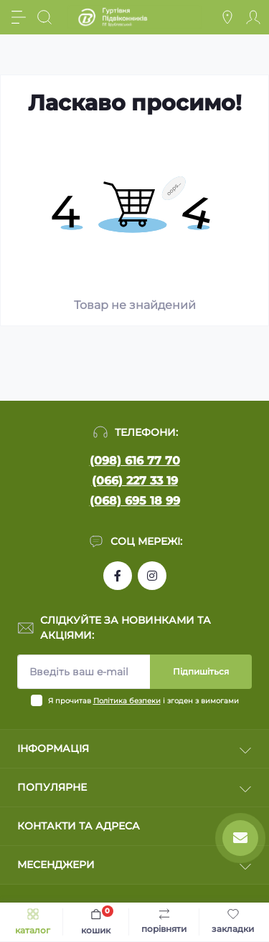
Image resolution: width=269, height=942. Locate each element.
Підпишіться (201, 671)
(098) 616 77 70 (135, 460)
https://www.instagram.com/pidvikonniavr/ (152, 575)
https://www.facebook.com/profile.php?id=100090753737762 (117, 575)
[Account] (253, 17)
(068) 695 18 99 (135, 501)
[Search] (44, 17)
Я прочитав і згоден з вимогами (143, 700)
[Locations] (227, 17)
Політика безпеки (127, 700)
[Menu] (18, 17)
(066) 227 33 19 (135, 480)
